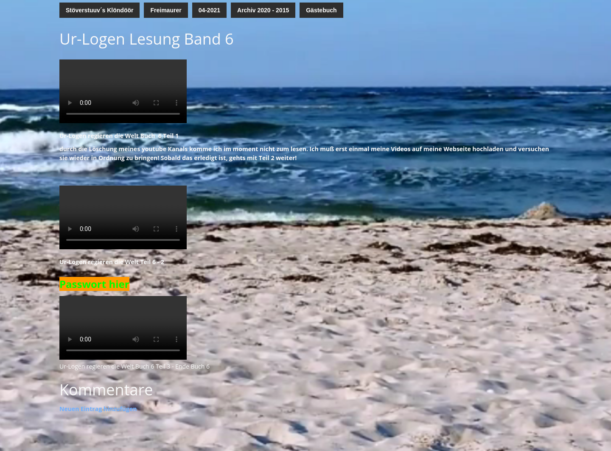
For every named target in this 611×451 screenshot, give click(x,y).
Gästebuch (321, 10)
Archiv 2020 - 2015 (263, 10)
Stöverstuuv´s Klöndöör (99, 10)
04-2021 (209, 10)
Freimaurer (165, 10)
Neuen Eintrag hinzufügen (98, 409)
